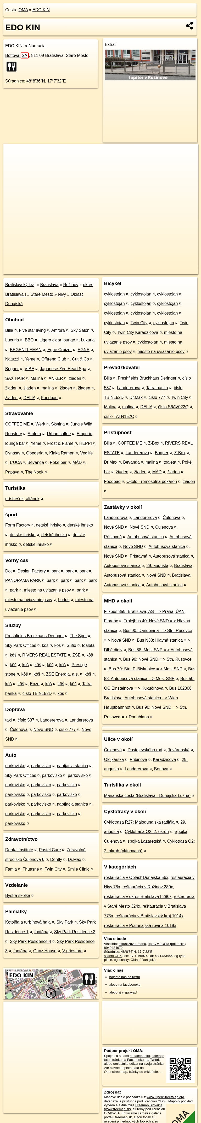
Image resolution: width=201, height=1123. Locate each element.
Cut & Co (80, 359)
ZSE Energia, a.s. (62, 674)
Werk (40, 424)
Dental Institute (19, 850)
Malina (37, 378)
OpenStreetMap (108, 270)
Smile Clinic (79, 869)
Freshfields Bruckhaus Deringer (34, 636)
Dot (8, 571)
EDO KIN (41, 10)
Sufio (71, 645)
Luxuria (12, 340)
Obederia (34, 453)
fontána (41, 932)
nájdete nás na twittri (124, 977)
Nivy (62, 294)
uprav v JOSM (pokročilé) (167, 944)
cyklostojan (114, 294)
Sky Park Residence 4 (30, 941)
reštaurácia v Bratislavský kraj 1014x (149, 916)
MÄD (77, 462)
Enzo (34, 684)
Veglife (86, 453)
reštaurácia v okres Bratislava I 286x (138, 896)
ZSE (76, 655)
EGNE (84, 349)
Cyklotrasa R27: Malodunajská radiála (139, 822)
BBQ (29, 340)
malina (48, 388)
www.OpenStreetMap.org (165, 1097)
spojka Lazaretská (144, 841)
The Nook (34, 472)
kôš (45, 645)
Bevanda (35, 462)
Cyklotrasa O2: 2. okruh (147, 831)
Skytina (58, 424)
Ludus (64, 600)
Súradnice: (15, 81)
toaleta (88, 645)
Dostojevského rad (144, 750)
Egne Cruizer (59, 349)
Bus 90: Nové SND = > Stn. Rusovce (157, 659)
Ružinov (70, 284)
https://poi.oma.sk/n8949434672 (175, 270)
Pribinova (138, 759)
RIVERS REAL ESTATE (44, 655)
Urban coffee (59, 434)
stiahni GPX (113, 956)
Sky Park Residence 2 (74, 932)
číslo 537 (26, 720)
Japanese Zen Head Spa (63, 369)
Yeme (30, 359)
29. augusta (157, 565)
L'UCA (16, 462)
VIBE (29, 369)
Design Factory (32, 571)
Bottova (17, 55)
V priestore (72, 951)
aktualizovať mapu (132, 944)
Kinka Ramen (61, 453)
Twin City (53, 869)
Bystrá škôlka (17, 895)
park (56, 571)
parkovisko (15, 766)
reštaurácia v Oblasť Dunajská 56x (136, 877)
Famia (11, 869)
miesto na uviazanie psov (47, 590)
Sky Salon (80, 330)
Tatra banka (157, 388)
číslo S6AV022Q (173, 407)
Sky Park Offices (20, 645)
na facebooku (140, 1056)
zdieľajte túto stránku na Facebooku (134, 1058)
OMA (23, 10)
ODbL (162, 1101)
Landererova (52, 720)
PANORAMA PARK (23, 580)
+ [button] (12, 153)
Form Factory (17, 525)
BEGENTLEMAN (26, 349)
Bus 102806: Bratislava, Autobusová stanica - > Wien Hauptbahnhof (148, 698)
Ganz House (45, 951)
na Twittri (152, 1060)
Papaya (12, 472)
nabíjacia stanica (72, 766)
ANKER (55, 378)
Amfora (58, 330)
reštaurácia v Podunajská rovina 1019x (140, 925)
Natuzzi (12, 359)
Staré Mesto (42, 294)
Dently (56, 859)
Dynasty (12, 453)
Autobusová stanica (145, 537)
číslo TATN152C (119, 416)
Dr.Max (74, 859)
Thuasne (31, 869)
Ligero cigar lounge (57, 340)
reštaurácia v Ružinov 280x (147, 887)
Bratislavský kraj (20, 284)
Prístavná (113, 537)
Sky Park (65, 922)
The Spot (78, 636)
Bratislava (49, 284)
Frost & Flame (60, 443)
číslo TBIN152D (37, 693)
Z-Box (153, 443)
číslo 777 (67, 729)
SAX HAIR (15, 378)
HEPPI (85, 443)
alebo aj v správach (123, 992)
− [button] (12, 161)
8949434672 (113, 948)
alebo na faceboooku (125, 984)
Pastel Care (50, 850)
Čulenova (19, 729)
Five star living (32, 330)
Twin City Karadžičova (137, 332)
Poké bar (58, 462)
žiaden (75, 378)
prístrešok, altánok (22, 499)
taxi (8, 720)
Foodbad (49, 397)
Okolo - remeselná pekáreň (151, 481)
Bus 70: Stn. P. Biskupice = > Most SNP (145, 669)
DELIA (29, 397)
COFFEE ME (17, 424)
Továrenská (178, 750)
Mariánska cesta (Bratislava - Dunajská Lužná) (147, 795)
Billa (9, 330)
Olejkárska (114, 759)
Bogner (12, 369)
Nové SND (43, 729)
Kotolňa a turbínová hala (28, 922)
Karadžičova (164, 759)
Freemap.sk (135, 270)
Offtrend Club (53, 359)
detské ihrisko (49, 525)
